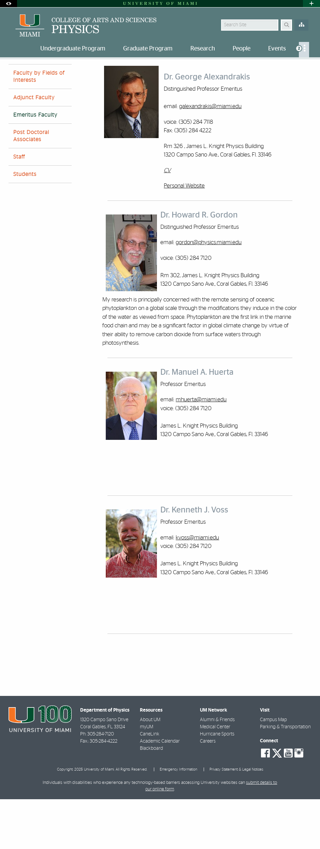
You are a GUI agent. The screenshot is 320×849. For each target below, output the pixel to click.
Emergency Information (178, 819)
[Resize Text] (294, 69)
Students (25, 224)
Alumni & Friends (217, 769)
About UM (150, 769)
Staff (19, 206)
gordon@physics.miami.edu (209, 292)
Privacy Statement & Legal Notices (236, 819)
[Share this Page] (307, 69)
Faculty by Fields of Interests (38, 126)
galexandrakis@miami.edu (210, 156)
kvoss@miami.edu (197, 587)
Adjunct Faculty (34, 147)
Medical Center (215, 776)
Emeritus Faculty (71, 73)
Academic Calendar (160, 791)
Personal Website (184, 235)
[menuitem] (304, 49)
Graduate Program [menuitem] (148, 49)
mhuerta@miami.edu (201, 449)
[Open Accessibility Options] (8, 3)
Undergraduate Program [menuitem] (72, 49)
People (37, 73)
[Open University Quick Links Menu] (311, 3)
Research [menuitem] (202, 49)
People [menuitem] (241, 49)
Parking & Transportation (285, 776)
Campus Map (273, 769)
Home (14, 73)
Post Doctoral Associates (31, 185)
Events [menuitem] (277, 49)
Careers (208, 791)
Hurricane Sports (217, 783)
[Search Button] (286, 25)
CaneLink (149, 783)
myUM (146, 776)
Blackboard (151, 798)
